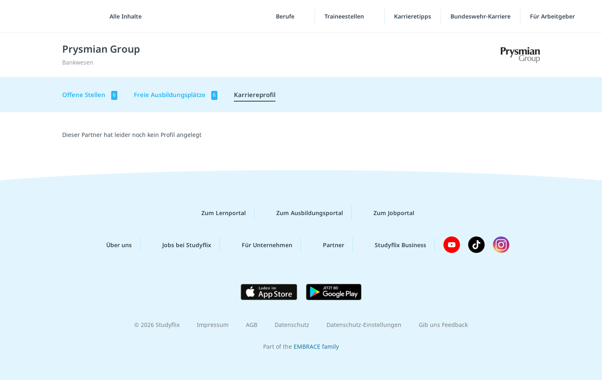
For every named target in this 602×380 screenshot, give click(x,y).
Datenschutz (292, 325)
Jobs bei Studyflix (180, 245)
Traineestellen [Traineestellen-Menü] (345, 16)
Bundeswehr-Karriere (480, 16)
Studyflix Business (394, 245)
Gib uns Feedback (443, 325)
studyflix (55, 16)
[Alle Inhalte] (122, 16)
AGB (251, 325)
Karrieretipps (412, 16)
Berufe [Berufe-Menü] (286, 16)
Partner (327, 245)
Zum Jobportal (387, 213)
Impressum (213, 325)
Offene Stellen (89, 95)
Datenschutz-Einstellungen (364, 325)
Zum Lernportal (217, 213)
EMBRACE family (316, 346)
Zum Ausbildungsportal (303, 213)
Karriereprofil (254, 94)
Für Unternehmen (260, 245)
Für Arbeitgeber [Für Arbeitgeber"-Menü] (553, 16)
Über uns (112, 245)
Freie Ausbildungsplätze (175, 95)
